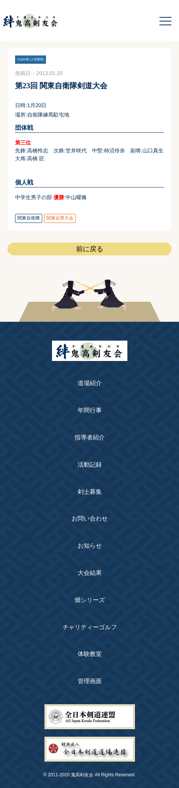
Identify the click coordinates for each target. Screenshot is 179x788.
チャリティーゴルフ (90, 627)
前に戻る (89, 249)
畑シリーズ (90, 600)
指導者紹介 (90, 437)
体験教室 (90, 654)
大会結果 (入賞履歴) (30, 59)
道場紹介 (90, 383)
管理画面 (90, 681)
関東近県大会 (59, 218)
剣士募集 (90, 491)
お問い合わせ (90, 518)
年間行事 (90, 410)
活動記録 (90, 464)
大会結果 (90, 573)
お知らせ (90, 545)
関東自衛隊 (28, 218)
